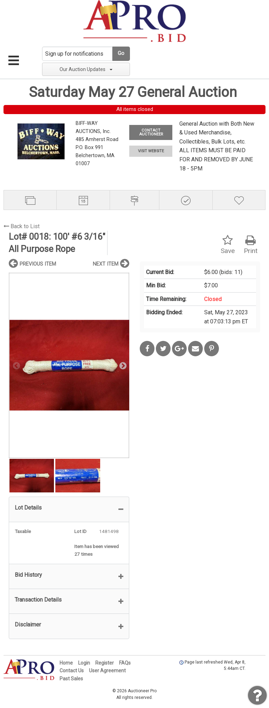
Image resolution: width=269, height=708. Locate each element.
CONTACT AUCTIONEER (151, 132)
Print (250, 245)
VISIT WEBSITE (151, 151)
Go (121, 53)
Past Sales (71, 678)
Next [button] (122, 365)
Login (84, 663)
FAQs (125, 663)
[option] (69, 365)
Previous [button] (15, 365)
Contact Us (72, 670)
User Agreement (107, 670)
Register (104, 663)
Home (66, 663)
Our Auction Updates (86, 69)
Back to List (22, 226)
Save (228, 245)
